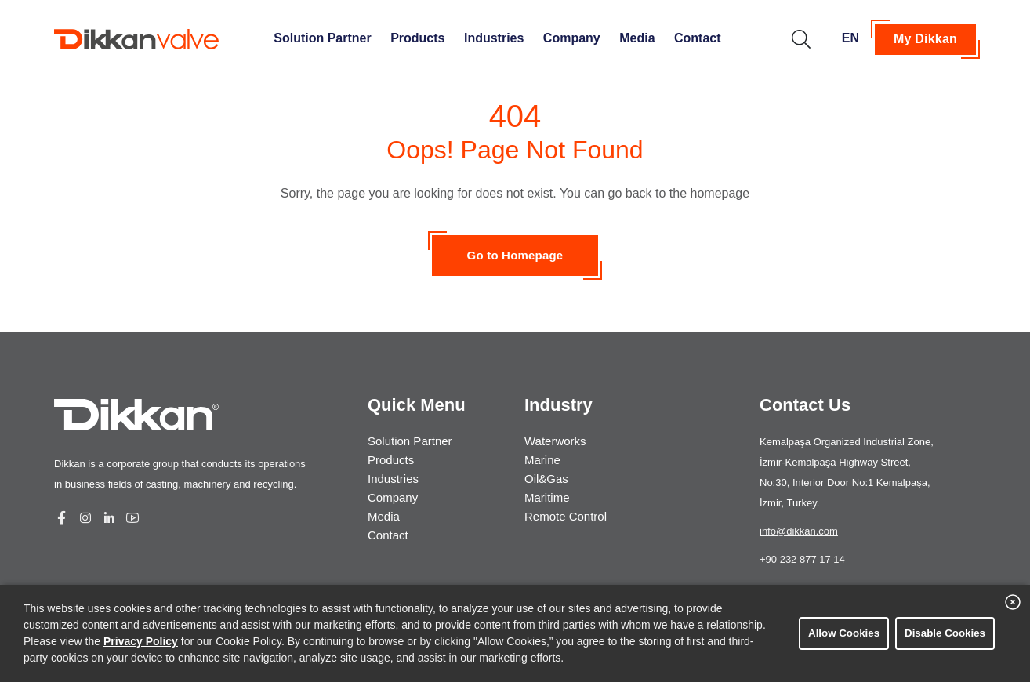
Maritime (547, 497)
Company (571, 38)
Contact (697, 38)
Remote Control (565, 516)
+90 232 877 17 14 (802, 559)
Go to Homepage (515, 255)
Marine (542, 459)
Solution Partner (322, 38)
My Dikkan (925, 38)
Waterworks (555, 441)
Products (417, 38)
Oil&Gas (546, 478)
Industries (494, 38)
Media (637, 38)
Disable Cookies (945, 633)
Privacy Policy (140, 641)
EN (850, 38)
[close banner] (1012, 602)
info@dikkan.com (799, 531)
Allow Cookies (843, 633)
